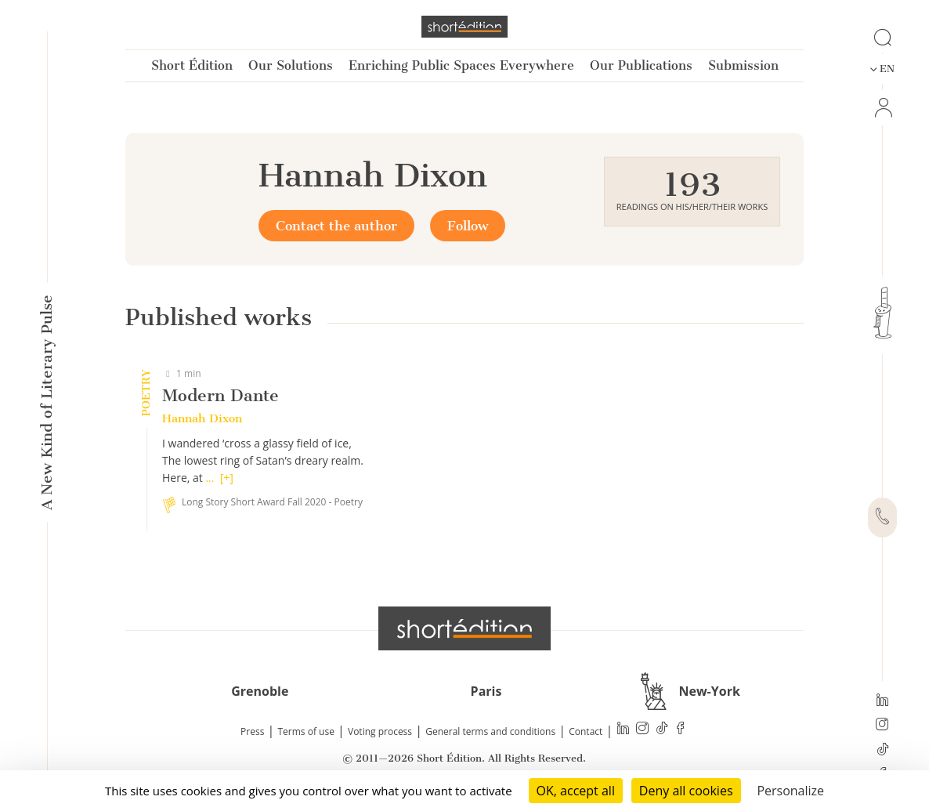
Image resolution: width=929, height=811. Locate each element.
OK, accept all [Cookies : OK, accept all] (576, 790)
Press (252, 731)
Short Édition (192, 65)
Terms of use (306, 731)
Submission (743, 65)
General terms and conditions (490, 731)
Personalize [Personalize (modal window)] (790, 790)
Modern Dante (220, 395)
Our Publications (641, 65)
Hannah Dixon (202, 418)
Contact (585, 731)
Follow (467, 226)
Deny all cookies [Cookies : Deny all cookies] (686, 790)
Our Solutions (290, 65)
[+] (226, 477)
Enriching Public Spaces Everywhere (461, 65)
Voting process (380, 731)
